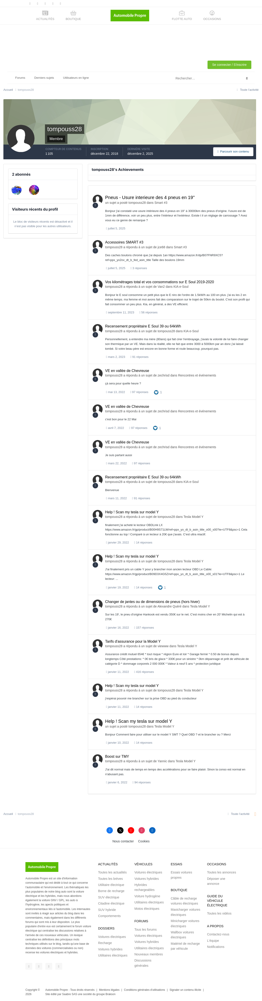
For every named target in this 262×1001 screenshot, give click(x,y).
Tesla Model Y (193, 517)
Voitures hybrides (110, 949)
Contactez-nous (218, 934)
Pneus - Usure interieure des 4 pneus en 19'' (150, 197)
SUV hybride (107, 910)
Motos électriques (146, 908)
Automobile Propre (56, 989)
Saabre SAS (69, 994)
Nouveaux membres (148, 954)
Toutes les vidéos (219, 913)
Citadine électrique (111, 903)
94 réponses (142, 782)
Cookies (144, 841)
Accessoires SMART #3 (124, 242)
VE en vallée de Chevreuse (127, 371)
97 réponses (139, 392)
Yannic (162, 761)
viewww (163, 646)
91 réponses (139, 357)
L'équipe (213, 940)
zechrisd (163, 375)
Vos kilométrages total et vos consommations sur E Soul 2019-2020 (159, 282)
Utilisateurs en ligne (76, 77)
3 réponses (139, 268)
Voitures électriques (112, 937)
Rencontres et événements (197, 375)
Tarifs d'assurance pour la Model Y (133, 641)
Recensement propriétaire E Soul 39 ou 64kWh (143, 326)
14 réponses (143, 542)
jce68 (161, 247)
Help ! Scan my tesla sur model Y (132, 512)
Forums (20, 77)
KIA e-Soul (180, 286)
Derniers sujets (44, 77)
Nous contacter (123, 841)
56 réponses (148, 312)
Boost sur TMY (117, 756)
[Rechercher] (190, 78)
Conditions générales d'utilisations (144, 989)
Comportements (109, 916)
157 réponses (144, 627)
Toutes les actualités (112, 872)
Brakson (111, 994)
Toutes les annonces (221, 872)
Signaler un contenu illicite (185, 989)
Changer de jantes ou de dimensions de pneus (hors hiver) (152, 602)
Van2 (161, 286)
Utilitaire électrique (111, 885)
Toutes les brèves (110, 878)
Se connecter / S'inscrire (229, 64)
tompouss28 (137, 202)
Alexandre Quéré (169, 606)
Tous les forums (145, 929)
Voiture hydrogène (147, 896)
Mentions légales (109, 989)
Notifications (215, 947)
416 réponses (144, 672)
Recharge (105, 943)
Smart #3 (160, 202)
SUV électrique (108, 897)
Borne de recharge (111, 891)
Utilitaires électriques (112, 955)
